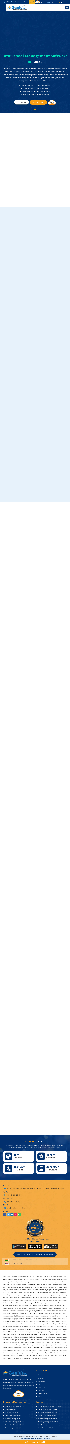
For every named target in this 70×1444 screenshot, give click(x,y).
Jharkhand (32, 1337)
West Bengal (53, 1297)
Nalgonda (6, 1355)
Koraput (12, 1295)
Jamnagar (39, 1287)
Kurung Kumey (18, 1352)
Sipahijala (47, 1347)
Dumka (22, 1339)
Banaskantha (62, 1281)
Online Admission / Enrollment (14, 1406)
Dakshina (10, 1331)
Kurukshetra (35, 1289)
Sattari (21, 1337)
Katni (30, 1326)
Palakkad (40, 1305)
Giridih (12, 1342)
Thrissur (38, 1308)
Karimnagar (46, 1355)
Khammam (13, 1355)
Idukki (5, 1308)
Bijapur (52, 1334)
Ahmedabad (28, 1287)
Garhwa (27, 1339)
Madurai (47, 1313)
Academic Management (12, 1418)
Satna (48, 1326)
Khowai (20, 1347)
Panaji (59, 1334)
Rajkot (13, 1284)
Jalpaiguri (63, 1300)
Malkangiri (63, 1292)
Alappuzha (6, 1310)
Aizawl (64, 1345)
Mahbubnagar (35, 1352)
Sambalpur (6, 1295)
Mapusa (64, 1334)
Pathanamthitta (61, 1305)
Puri (48, 1297)
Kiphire (17, 1358)
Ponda (26, 1337)
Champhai (59, 1345)
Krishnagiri (28, 1310)
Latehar (51, 1337)
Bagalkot (58, 1329)
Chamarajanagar (38, 1331)
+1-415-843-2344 (13, 1195)
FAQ (39, 1384)
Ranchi (43, 1342)
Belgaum (29, 1334)
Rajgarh (30, 1323)
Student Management (12, 1412)
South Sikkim (16, 1350)
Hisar (56, 1289)
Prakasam (48, 1302)
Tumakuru (13, 1334)
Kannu (18, 1308)
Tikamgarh (63, 1326)
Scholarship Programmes (13, 1415)
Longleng (22, 1358)
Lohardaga (6, 1342)
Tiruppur (28, 1318)
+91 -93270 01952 (13, 1201)
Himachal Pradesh (16, 1281)
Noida (48, 1276)
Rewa (4, 1323)
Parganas (57, 1300)
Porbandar (51, 1287)
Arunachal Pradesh (44, 1350)
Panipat (51, 1289)
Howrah (24, 1302)
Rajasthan (50, 1279)
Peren (27, 1358)
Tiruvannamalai (39, 1316)
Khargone (55, 1323)
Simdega (56, 1337)
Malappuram (11, 1308)
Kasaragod (53, 1305)
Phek (30, 1358)
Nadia (64, 1297)
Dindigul (14, 1316)
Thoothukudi (6, 1313)
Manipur (53, 1342)
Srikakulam (60, 1302)
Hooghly (60, 1297)
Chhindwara (48, 1323)
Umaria (49, 1318)
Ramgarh (63, 1339)
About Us (41, 1377)
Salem (33, 1318)
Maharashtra (22, 1279)
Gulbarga (40, 1334)
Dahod (41, 1281)
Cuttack (11, 1297)
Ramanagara (28, 1331)
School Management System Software (50, 1406)
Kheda (16, 1287)
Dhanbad (32, 1342)
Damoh (61, 1323)
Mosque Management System (47, 1412)
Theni (26, 1313)
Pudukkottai (47, 1310)
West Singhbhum (55, 1339)
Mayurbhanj (47, 1292)
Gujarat (33, 1281)
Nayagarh (18, 1295)
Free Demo (22, 102)
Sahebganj (63, 1337)
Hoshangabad (7, 1321)
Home (40, 1374)
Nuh (20, 1289)
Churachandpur (7, 1345)
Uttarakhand (62, 1279)
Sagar (22, 1329)
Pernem (10, 1337)
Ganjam (5, 1297)
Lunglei (46, 1345)
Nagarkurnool (62, 1355)
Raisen (27, 1321)
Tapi (12, 1287)
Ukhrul (59, 1342)
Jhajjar (46, 1289)
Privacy (40, 1396)
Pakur (42, 1337)
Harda (13, 1321)
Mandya (64, 1329)
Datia (14, 1326)
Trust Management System (46, 1427)
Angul (15, 1297)
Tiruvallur (40, 1310)
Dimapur (46, 1358)
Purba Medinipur (33, 1300)
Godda (17, 1339)
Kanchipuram (20, 1310)
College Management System (47, 1415)
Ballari (64, 1331)
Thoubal (35, 1345)
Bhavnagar (39, 1284)
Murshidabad (19, 1300)
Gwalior (10, 1326)
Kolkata (21, 1276)
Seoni (35, 1321)
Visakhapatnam (23, 1305)
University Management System (48, 1421)
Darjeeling (42, 1300)
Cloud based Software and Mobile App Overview (35, 1254)
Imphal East (16, 1345)
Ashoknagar (41, 1323)
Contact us (41, 1387)
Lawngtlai (10, 1347)
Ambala (41, 1289)
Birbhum (5, 1302)
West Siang (63, 1350)
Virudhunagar (7, 1318)
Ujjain (58, 1326)
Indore (34, 1326)
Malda (26, 1300)
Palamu (12, 1339)
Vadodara (21, 1287)
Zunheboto (35, 1358)
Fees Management (11, 1409)
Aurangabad (54, 1276)
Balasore (20, 1292)
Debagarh (43, 1297)
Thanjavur (47, 1316)
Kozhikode (32, 1308)
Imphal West (28, 1345)
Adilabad (55, 1352)
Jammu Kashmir (8, 1279)
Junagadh (55, 1281)
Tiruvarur (41, 1313)
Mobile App (41, 1381)
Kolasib (5, 1347)
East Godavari (13, 1305)
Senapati (63, 1342)
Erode (58, 1316)
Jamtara (33, 1339)
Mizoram (40, 1345)
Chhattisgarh (7, 1281)
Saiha (49, 1345)
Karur (18, 1316)
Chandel (22, 1345)
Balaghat (58, 1321)
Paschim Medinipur (9, 1300)
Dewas (39, 1321)
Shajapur (63, 1321)
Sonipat (24, 1289)
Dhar (65, 1323)
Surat (37, 1281)
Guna (31, 1321)
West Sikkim (29, 1350)
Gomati (25, 1347)
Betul (43, 1321)
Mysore (34, 1334)
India (4, 1276)
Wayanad (46, 1305)
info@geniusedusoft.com (17, 1208)
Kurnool (54, 1302)
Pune (30, 1276)
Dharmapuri (55, 1310)
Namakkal (63, 1316)
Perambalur (22, 1318)
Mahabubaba (62, 1352)
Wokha (41, 1358)
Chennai (25, 1276)
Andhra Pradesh (31, 1302)
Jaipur (33, 1276)
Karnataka (44, 1279)
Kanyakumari (62, 1310)
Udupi (60, 1331)
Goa (56, 1334)
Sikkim (61, 1347)
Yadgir (56, 1331)
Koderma (6, 1339)
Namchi (23, 1350)
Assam (28, 1279)
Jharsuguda (27, 1292)
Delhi (65, 1276)
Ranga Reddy (43, 1352)
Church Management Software (47, 1409)
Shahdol (34, 1323)
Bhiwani (11, 1289)
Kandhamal (63, 1295)
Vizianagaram (41, 1302)
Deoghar (38, 1342)
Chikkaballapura (48, 1331)
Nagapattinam (7, 1316)
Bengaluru (15, 1276)
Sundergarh (36, 1297)
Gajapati (39, 1295)
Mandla (18, 1321)
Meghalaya (26, 1281)
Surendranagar (57, 1284)
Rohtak (29, 1289)
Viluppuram (24, 1316)
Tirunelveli (53, 1316)
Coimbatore (15, 1313)
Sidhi (59, 1318)
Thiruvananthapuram (55, 1308)
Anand (64, 1287)
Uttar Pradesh (35, 1279)
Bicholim (16, 1337)
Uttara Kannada (19, 1331)
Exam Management (11, 1427)
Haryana (5, 1289)
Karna (16, 1289)
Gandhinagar (7, 1287)
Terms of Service (43, 1393)
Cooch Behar (17, 1302)
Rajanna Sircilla (37, 1355)
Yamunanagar (62, 1289)
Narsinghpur (16, 1329)
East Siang (10, 1352)
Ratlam (5, 1326)
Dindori (23, 1321)
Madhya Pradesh (41, 1318)
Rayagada (29, 1297)
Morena (48, 1321)
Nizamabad (21, 1355)
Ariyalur (22, 1313)
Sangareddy (54, 1355)
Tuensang (12, 1358)
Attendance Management (13, 1421)
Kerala (35, 1305)
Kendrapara (40, 1292)
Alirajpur (64, 1318)
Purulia (11, 1302)
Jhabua (53, 1321)
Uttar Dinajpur (50, 1300)
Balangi (23, 1295)
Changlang (53, 1350)
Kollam (64, 1308)
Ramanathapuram (56, 1313)
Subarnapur (50, 1295)
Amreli (45, 1284)
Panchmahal (6, 1284)
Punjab (56, 1279)
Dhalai (42, 1347)
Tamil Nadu (13, 1310)
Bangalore (46, 1334)
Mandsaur (25, 1326)
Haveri (5, 1331)
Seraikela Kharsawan (42, 1339)
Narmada (24, 1284)
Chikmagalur (46, 1329)
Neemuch (39, 1326)
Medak (50, 1352)
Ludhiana (60, 1276)
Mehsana (18, 1284)
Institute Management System (47, 1418)
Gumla (27, 1342)
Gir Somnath (58, 1287)
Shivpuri (24, 1323)
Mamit (54, 1345)
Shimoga (23, 1334)
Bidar (18, 1334)
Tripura (16, 1347)
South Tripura (55, 1347)
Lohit (58, 1350)
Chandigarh (43, 1276)
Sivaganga (15, 1318)
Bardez (5, 1337)
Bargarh (28, 1295)
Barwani (19, 1323)
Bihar (15, 1279)
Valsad (64, 1284)
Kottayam (24, 1308)
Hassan (53, 1329)
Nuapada (15, 1292)
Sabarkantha (31, 1284)
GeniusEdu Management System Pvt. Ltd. (32, 1436)
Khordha (33, 1292)
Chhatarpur (28, 1329)
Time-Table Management (13, 1424)
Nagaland (6, 1358)
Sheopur (9, 1323)
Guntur (30, 1305)
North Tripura (36, 1347)
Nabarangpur (56, 1292)
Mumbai (9, 1276)
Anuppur (54, 1318)
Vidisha (14, 1323)
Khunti (37, 1337)
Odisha (10, 1292)
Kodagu (40, 1329)
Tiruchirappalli (33, 1313)
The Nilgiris (35, 1310)
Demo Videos (38, 102)
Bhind (44, 1326)
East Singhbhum (19, 1342)
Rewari (5, 1292)
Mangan (9, 1350)
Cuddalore (31, 1316)
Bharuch (50, 1284)
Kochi (37, 1276)
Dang (34, 1287)
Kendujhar (34, 1295)
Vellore (64, 1313)
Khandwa (53, 1326)
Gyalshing (36, 1350)
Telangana (27, 1352)
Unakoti (30, 1347)
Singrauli (18, 1326)
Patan (50, 1281)
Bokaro (48, 1342)
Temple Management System (47, 1424)
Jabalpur (5, 1329)
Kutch (45, 1281)
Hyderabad (28, 1355)
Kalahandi (56, 1295)
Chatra (46, 1337)
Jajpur (44, 1295)
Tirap (4, 1352)
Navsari (45, 1287)
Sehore (11, 1329)
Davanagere (6, 1334)
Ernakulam (45, 1308)
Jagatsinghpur (22, 1297)
